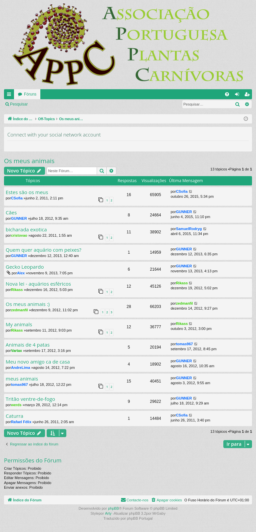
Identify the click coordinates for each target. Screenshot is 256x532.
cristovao (19, 235)
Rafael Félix (21, 422)
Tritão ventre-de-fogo (30, 399)
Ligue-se (45, 104)
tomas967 (184, 344)
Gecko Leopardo (25, 267)
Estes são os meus (27, 192)
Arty (108, 513)
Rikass (17, 290)
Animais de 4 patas (28, 345)
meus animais (22, 379)
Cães (11, 212)
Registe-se (72, 104)
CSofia (17, 198)
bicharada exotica (26, 229)
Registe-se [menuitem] (248, 95)
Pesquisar (19, 104)
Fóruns (30, 94)
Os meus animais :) (28, 304)
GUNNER (19, 218)
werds (16, 405)
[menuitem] (227, 94)
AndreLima (20, 368)
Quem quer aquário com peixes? (43, 250)
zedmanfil (19, 310)
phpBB (113, 508)
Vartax (16, 351)
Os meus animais (29, 160)
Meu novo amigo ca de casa (38, 362)
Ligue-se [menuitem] (238, 95)
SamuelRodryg (189, 229)
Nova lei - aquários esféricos (38, 284)
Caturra (14, 416)
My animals (19, 324)
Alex (21, 273)
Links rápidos (10, 95)
